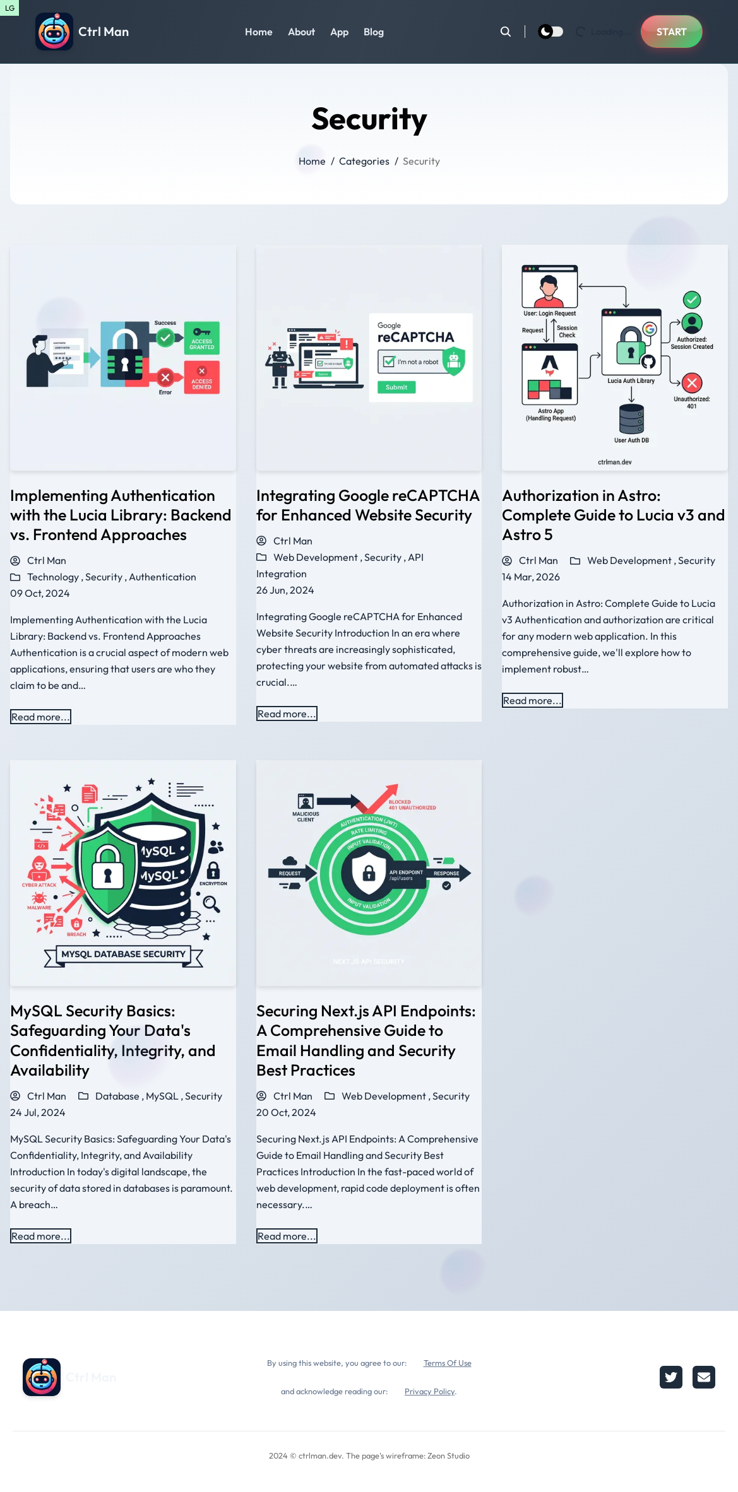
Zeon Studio (448, 1455)
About (301, 31)
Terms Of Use (448, 1363)
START (672, 31)
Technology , (56, 576)
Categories (364, 161)
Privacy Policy (430, 1391)
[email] (704, 1377)
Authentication (162, 576)
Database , (120, 1096)
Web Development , (318, 557)
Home (259, 31)
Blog (374, 31)
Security (696, 560)
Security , (107, 576)
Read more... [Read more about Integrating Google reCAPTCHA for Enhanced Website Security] (287, 713)
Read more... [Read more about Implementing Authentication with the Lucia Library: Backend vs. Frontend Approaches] (40, 716)
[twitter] (671, 1377)
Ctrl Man (38, 560)
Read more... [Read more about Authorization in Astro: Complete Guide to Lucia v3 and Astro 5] (532, 700)
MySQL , (165, 1096)
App (339, 31)
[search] (512, 31)
